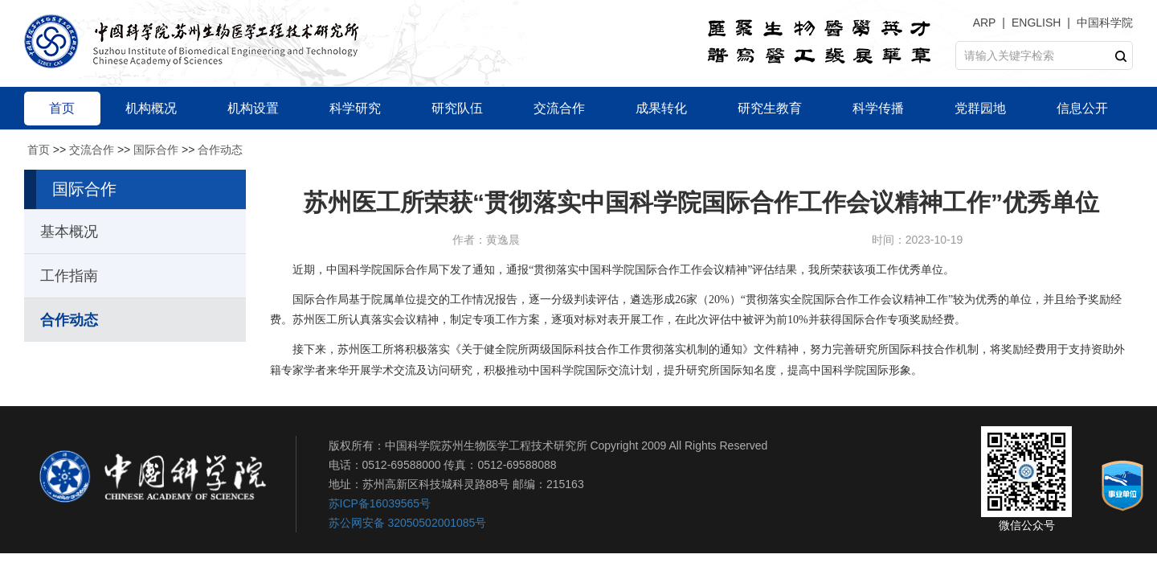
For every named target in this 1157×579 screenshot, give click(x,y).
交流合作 (91, 149)
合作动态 (220, 149)
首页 (38, 149)
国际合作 (155, 149)
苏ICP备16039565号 (380, 503)
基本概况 (69, 232)
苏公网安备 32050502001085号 (408, 522)
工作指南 (69, 276)
